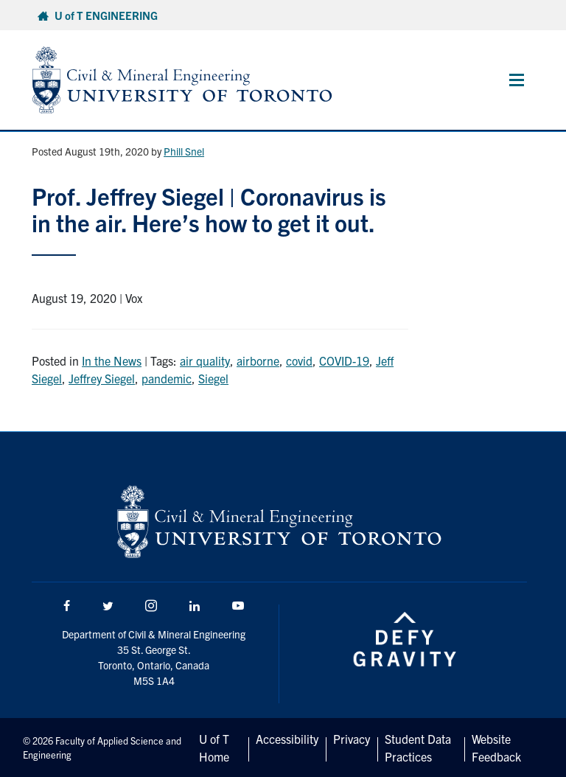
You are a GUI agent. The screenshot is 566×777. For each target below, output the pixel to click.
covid (299, 360)
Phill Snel (184, 151)
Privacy (351, 738)
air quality (205, 360)
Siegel (213, 378)
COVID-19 (344, 360)
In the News (112, 360)
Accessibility (287, 738)
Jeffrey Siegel (102, 378)
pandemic (167, 378)
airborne (258, 360)
